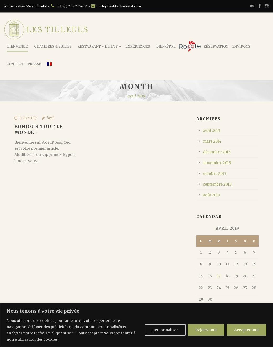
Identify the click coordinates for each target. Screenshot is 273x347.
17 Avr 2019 (28, 118)
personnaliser (165, 330)
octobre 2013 (214, 173)
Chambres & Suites (53, 46)
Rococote (190, 46)
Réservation (216, 46)
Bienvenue (17, 46)
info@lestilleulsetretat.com (120, 6)
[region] (136, 325)
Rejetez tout (206, 330)
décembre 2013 (217, 152)
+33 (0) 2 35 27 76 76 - (74, 6)
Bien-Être (166, 46)
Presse (34, 64)
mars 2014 (212, 141)
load (50, 118)
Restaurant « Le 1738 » (99, 46)
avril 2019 (211, 130)
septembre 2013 (217, 184)
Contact (15, 64)
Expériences (137, 46)
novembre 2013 (217, 162)
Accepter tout (246, 330)
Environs (241, 46)
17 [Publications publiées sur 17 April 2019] (219, 276)
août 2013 (211, 195)
